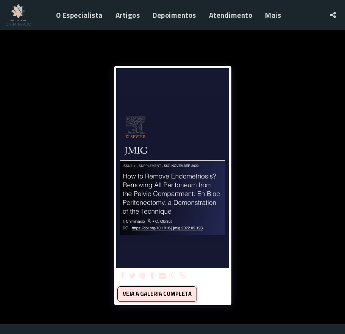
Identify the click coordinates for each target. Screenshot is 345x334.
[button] (332, 15)
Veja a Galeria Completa (157, 293)
